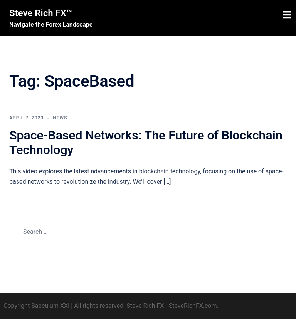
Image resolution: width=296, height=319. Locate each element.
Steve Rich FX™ (40, 13)
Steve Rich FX (145, 305)
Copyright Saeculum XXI (36, 305)
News (60, 118)
